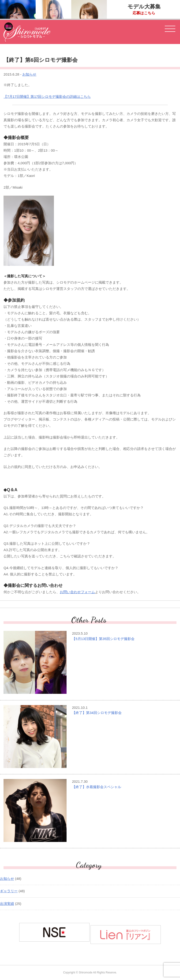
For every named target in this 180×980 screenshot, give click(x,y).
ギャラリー (9, 891)
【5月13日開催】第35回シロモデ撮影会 (103, 639)
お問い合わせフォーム (77, 592)
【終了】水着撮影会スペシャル (96, 787)
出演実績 (7, 904)
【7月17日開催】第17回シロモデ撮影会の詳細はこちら (47, 97)
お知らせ (29, 74)
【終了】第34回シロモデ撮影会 (97, 713)
